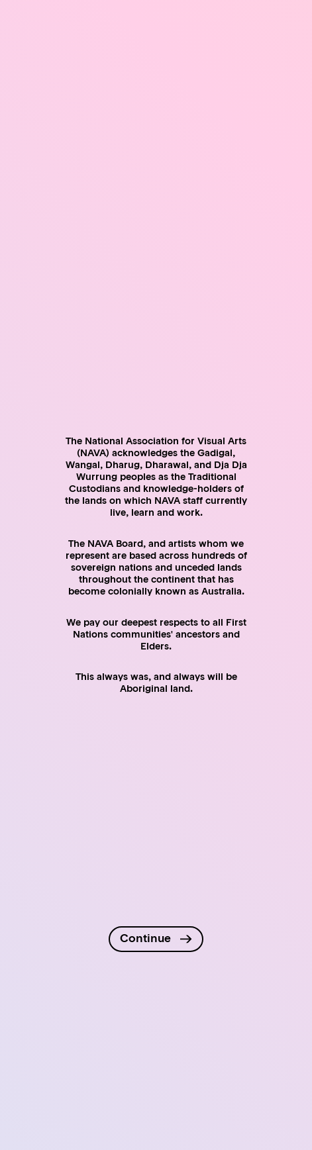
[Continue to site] (156, 939)
